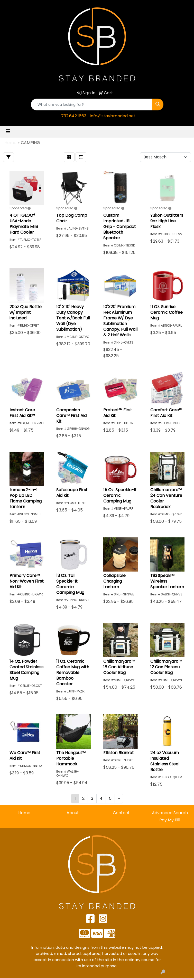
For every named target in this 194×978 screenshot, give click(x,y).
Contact (121, 813)
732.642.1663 (73, 116)
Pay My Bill (169, 820)
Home (24, 813)
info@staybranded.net (112, 116)
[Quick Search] (92, 104)
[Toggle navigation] (8, 131)
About (73, 813)
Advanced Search (170, 813)
